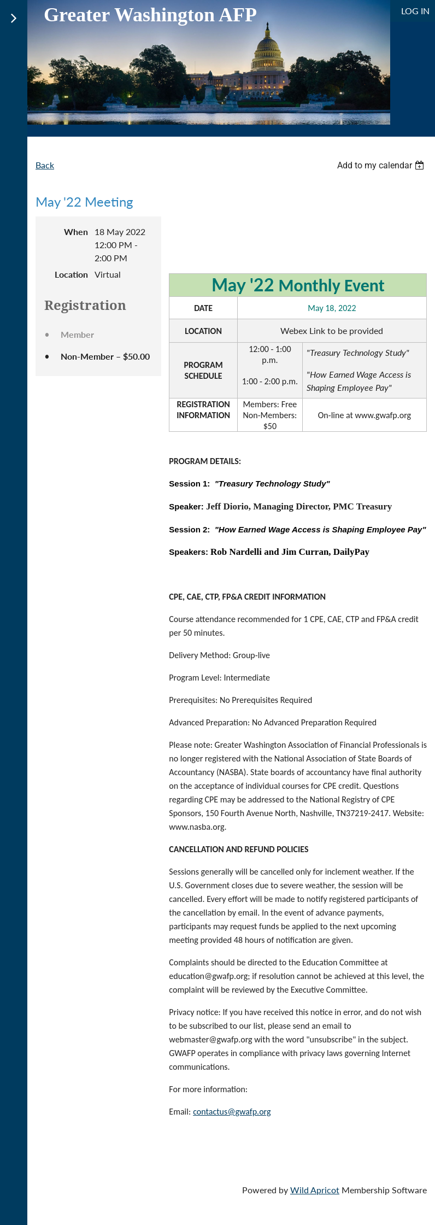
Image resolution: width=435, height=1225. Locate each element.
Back (45, 165)
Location (71, 274)
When (76, 231)
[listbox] (382, 165)
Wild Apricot (314, 1190)
